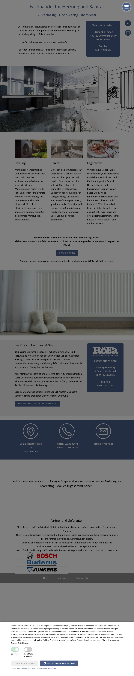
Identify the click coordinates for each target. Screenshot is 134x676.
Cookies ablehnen (25, 663)
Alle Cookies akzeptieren (59, 663)
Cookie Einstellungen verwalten (23, 668)
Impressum (41, 668)
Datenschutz (52, 668)
